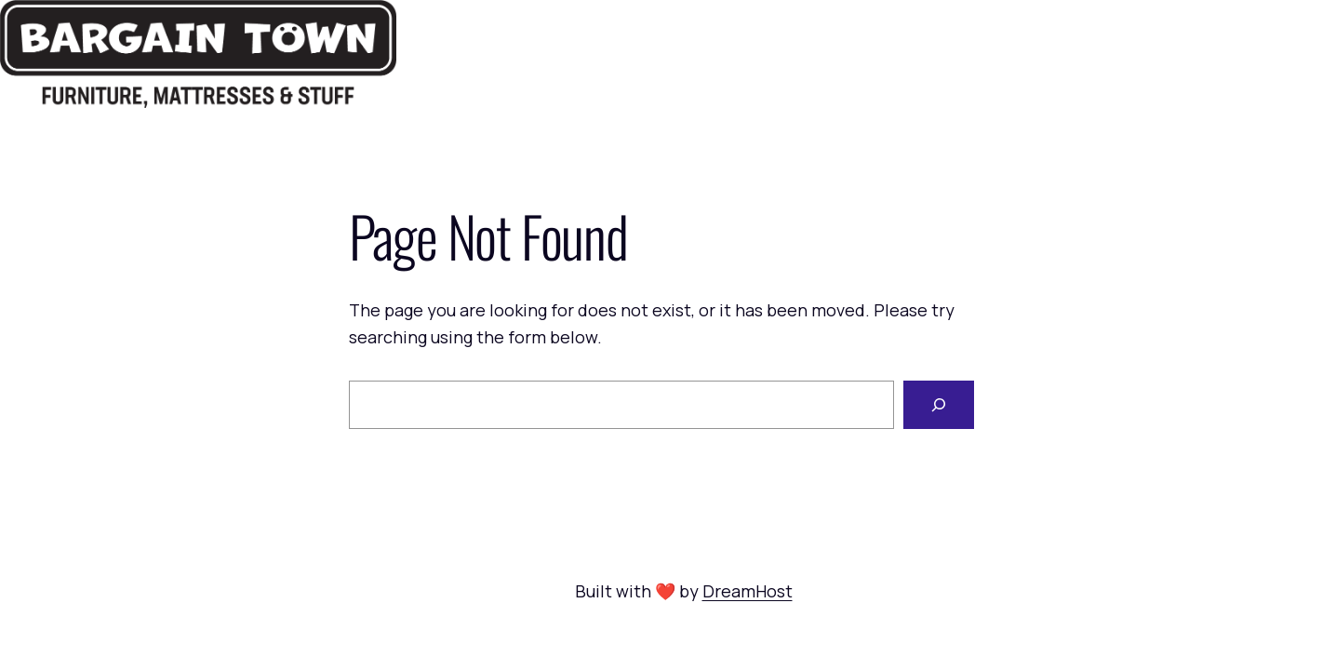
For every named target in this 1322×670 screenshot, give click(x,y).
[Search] (938, 405)
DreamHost (747, 591)
